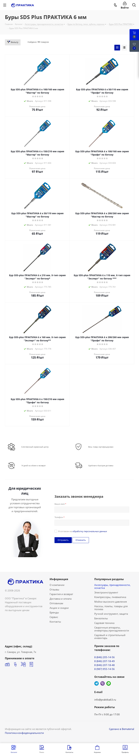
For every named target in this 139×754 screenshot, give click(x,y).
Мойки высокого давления (110, 601)
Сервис (54, 617)
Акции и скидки (59, 607)
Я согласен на (82, 531)
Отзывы (54, 589)
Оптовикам (56, 603)
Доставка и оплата (60, 598)
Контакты (55, 621)
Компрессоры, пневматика (110, 597)
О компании (57, 585)
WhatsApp (108, 683)
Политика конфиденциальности (24, 732)
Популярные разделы (109, 579)
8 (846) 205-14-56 (104, 657)
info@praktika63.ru (105, 699)
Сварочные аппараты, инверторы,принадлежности (111, 629)
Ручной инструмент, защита (111, 613)
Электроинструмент (106, 592)
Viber (102, 683)
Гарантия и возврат (61, 594)
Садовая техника (104, 623)
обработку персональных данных (89, 531)
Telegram (96, 683)
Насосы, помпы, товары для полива (111, 608)
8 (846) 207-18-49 (104, 661)
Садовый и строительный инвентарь (109, 636)
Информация (59, 579)
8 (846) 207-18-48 (104, 665)
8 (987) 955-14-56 (104, 669)
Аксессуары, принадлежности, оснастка (112, 586)
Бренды (54, 612)
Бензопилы (101, 618)
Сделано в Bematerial (121, 729)
